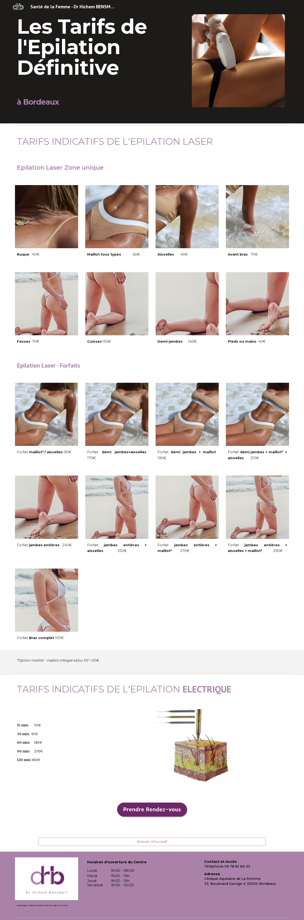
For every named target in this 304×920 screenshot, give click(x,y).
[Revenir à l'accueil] (151, 841)
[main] (93, 61)
